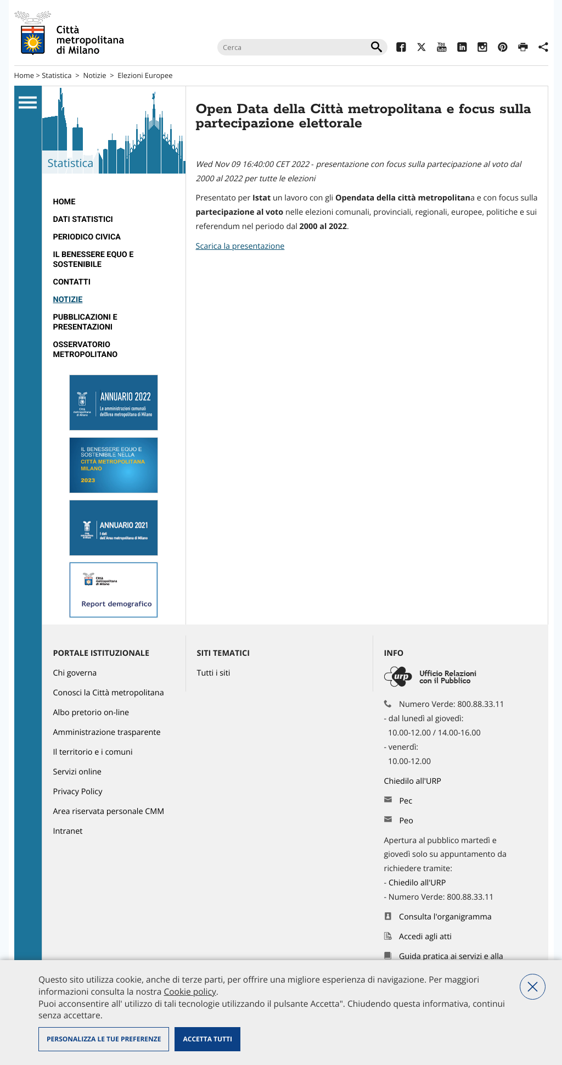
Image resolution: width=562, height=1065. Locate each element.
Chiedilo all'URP (413, 781)
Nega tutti (533, 987)
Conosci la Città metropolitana (108, 693)
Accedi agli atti (425, 937)
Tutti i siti (214, 673)
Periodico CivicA (87, 237)
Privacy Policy (78, 792)
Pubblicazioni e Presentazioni (85, 322)
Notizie (94, 75)
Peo (406, 821)
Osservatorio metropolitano (85, 349)
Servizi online (77, 772)
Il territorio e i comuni (93, 752)
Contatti (72, 282)
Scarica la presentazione (240, 246)
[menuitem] (114, 202)
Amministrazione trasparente (107, 732)
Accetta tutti (207, 1039)
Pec (405, 801)
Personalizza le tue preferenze (104, 1039)
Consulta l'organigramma (445, 917)
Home (24, 75)
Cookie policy (190, 991)
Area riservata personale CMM (109, 811)
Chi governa (75, 673)
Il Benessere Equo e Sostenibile (93, 259)
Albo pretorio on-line (91, 712)
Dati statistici (83, 219)
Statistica (56, 75)
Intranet (68, 831)
